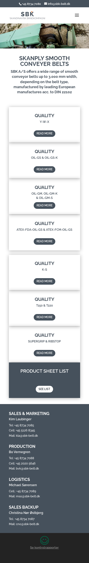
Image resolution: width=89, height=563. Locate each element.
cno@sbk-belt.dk (27, 524)
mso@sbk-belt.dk (28, 496)
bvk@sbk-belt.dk (27, 468)
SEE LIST (44, 397)
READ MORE (44, 141)
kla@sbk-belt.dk (27, 436)
